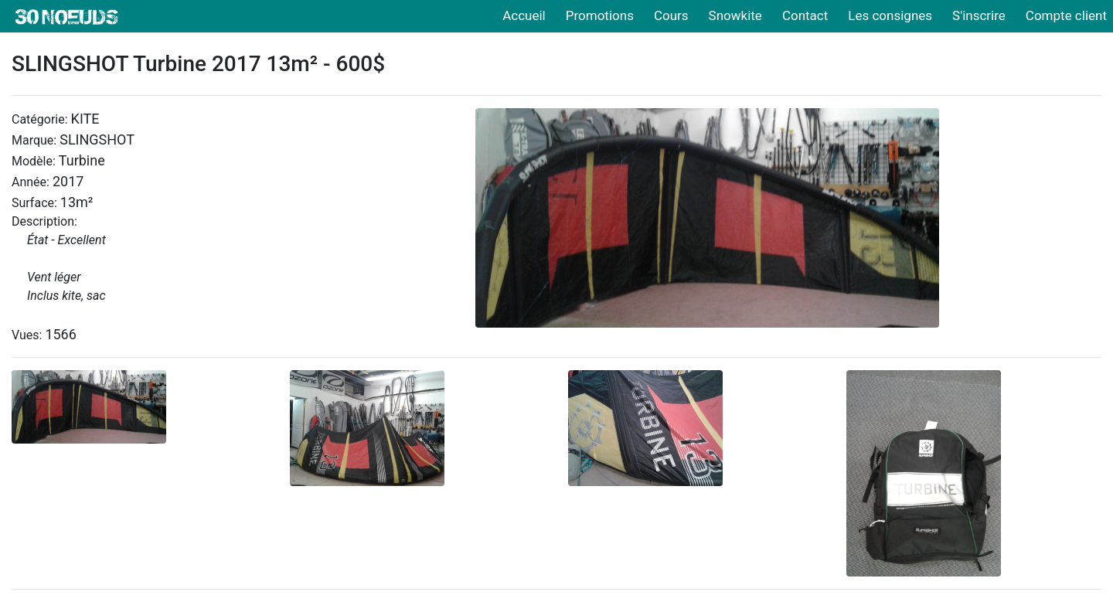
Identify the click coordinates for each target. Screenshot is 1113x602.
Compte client (1066, 15)
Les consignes (890, 15)
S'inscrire (979, 15)
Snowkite (735, 15)
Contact (805, 15)
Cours (671, 15)
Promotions (600, 15)
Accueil (524, 15)
